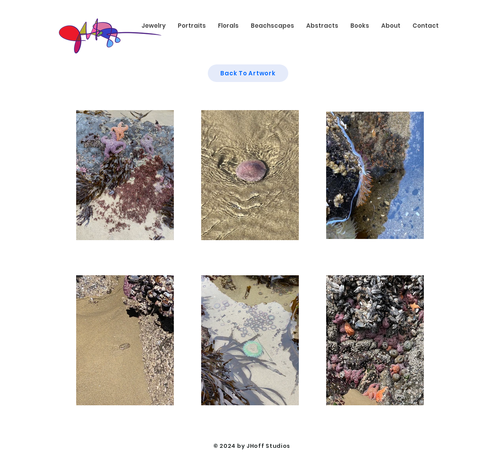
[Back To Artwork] (248, 73)
